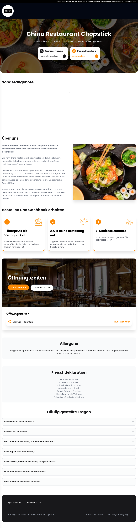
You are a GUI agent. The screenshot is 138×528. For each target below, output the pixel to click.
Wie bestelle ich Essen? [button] (69, 431)
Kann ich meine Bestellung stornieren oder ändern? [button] (69, 442)
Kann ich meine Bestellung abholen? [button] (69, 482)
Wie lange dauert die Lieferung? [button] (69, 452)
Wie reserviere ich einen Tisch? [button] (69, 421)
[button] (53, 53)
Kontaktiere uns (18, 287)
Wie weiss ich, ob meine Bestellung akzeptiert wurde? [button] (69, 462)
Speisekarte (14, 502)
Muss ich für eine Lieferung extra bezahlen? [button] (69, 472)
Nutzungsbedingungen (119, 514)
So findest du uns (42, 287)
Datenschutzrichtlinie (94, 514)
